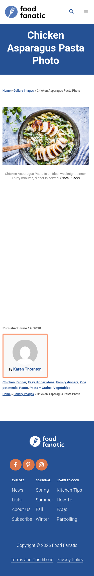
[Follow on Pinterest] (29, 464)
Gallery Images (24, 90)
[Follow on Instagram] (42, 464)
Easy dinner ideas (41, 382)
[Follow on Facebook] (16, 464)
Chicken (9, 382)
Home (7, 90)
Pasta (23, 388)
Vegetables (61, 388)
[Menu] (86, 12)
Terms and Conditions (32, 559)
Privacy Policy (70, 559)
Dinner (21, 382)
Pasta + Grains (41, 388)
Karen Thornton (27, 369)
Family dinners (67, 382)
